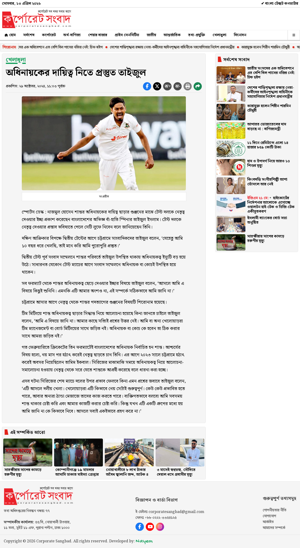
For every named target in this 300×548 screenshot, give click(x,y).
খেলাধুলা (219, 35)
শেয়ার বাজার (97, 35)
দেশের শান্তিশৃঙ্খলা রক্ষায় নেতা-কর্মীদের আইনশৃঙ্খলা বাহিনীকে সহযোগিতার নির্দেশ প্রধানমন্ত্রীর (176, 47)
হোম (10, 35)
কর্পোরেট (49, 35)
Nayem (144, 541)
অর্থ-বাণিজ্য (72, 35)
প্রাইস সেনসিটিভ (127, 35)
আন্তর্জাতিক (172, 35)
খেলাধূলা (16, 59)
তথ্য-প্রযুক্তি (196, 35)
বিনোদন (240, 35)
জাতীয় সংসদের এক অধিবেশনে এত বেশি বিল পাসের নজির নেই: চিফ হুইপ (56, 47)
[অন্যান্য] (294, 35)
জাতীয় (151, 35)
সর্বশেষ (28, 35)
